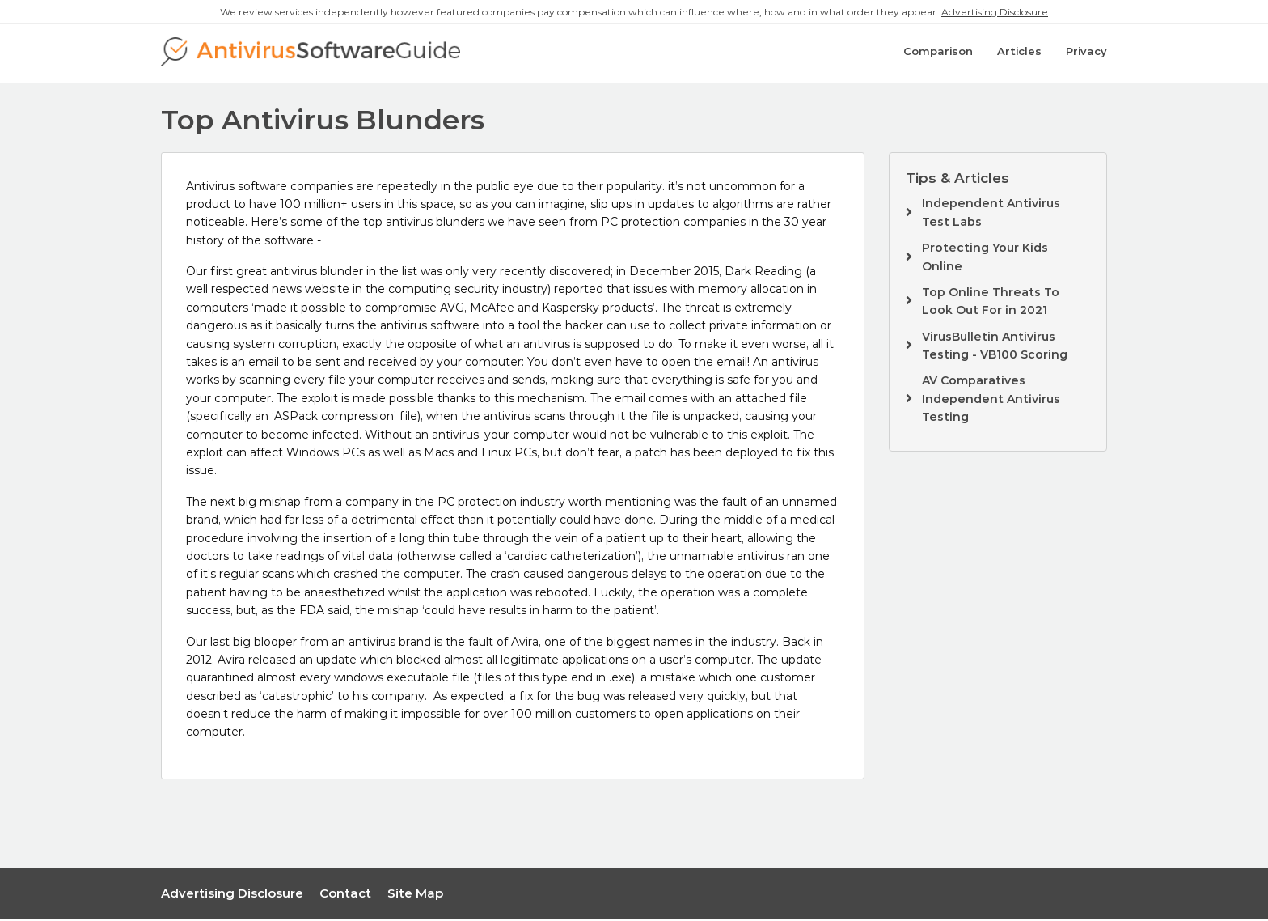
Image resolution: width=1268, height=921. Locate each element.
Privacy (1086, 54)
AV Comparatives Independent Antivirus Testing (991, 401)
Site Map (415, 895)
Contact (345, 895)
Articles (1019, 54)
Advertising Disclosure (994, 12)
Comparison (938, 54)
